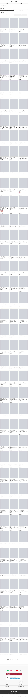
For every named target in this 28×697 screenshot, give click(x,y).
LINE (8, 670)
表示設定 (21, 10)
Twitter (14, 670)
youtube (17, 670)
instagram (11, 670)
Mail (20, 670)
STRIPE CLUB (14, 1)
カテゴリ (21, 3)
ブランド (7, 3)
